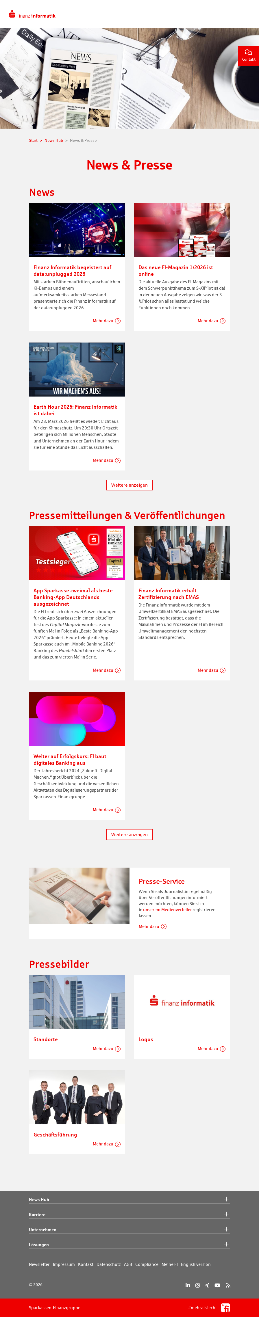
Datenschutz (109, 1264)
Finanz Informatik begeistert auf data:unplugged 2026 (72, 270)
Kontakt (248, 56)
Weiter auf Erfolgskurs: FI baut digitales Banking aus (70, 759)
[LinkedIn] (188, 1285)
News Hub (129, 1200)
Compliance (146, 1264)
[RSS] (228, 1285)
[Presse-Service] (79, 895)
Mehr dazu (103, 320)
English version (196, 1264)
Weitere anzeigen (129, 485)
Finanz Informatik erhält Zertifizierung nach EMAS (168, 593)
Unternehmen (129, 1230)
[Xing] (207, 1285)
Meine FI (170, 1264)
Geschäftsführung (55, 1134)
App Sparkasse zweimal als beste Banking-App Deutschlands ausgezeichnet (73, 597)
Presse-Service (162, 881)
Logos (145, 1039)
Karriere (129, 1215)
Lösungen (129, 1245)
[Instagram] (197, 1285)
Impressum (64, 1264)
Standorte (46, 1039)
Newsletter (39, 1264)
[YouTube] (217, 1285)
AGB (128, 1264)
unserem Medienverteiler (167, 909)
